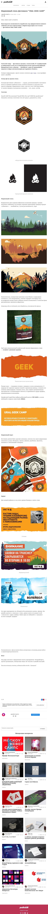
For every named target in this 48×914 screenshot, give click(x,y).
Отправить (42, 728)
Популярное (16, 5)
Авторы (23, 5)
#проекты (4, 787)
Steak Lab (30, 833)
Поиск (33, 5)
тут (31, 73)
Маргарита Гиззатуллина (33, 806)
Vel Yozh (30, 778)
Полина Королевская (10, 752)
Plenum (7, 859)
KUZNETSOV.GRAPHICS (11, 778)
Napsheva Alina (8, 806)
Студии (28, 5)
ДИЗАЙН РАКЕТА (6, 14)
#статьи (26, 840)
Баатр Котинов (8, 833)
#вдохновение (4, 758)
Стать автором (40, 705)
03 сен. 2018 (13, 14)
